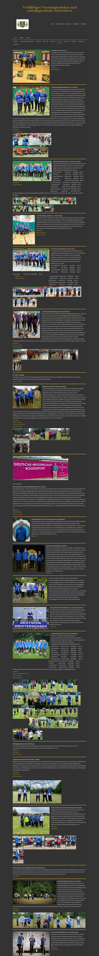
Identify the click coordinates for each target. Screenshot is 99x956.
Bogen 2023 (52, 42)
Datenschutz (20, 950)
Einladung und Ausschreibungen (27, 42)
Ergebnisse (16, 42)
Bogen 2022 (59, 42)
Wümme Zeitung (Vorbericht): (21, 638)
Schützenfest (59, 24)
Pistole (28, 38)
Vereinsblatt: (16, 709)
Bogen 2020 (74, 42)
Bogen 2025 (38, 42)
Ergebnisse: (54, 68)
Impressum (14, 950)
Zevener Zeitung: (17, 173)
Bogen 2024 (45, 42)
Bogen (15, 38)
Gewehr (21, 38)
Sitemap (33, 950)
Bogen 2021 (66, 42)
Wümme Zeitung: (55, 70)
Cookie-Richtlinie (27, 950)
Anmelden (84, 953)
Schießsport (68, 24)
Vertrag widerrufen (40, 950)
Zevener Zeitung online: (19, 401)
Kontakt (83, 24)
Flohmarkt (76, 24)
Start (52, 24)
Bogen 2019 (81, 42)
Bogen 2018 (16, 44)
